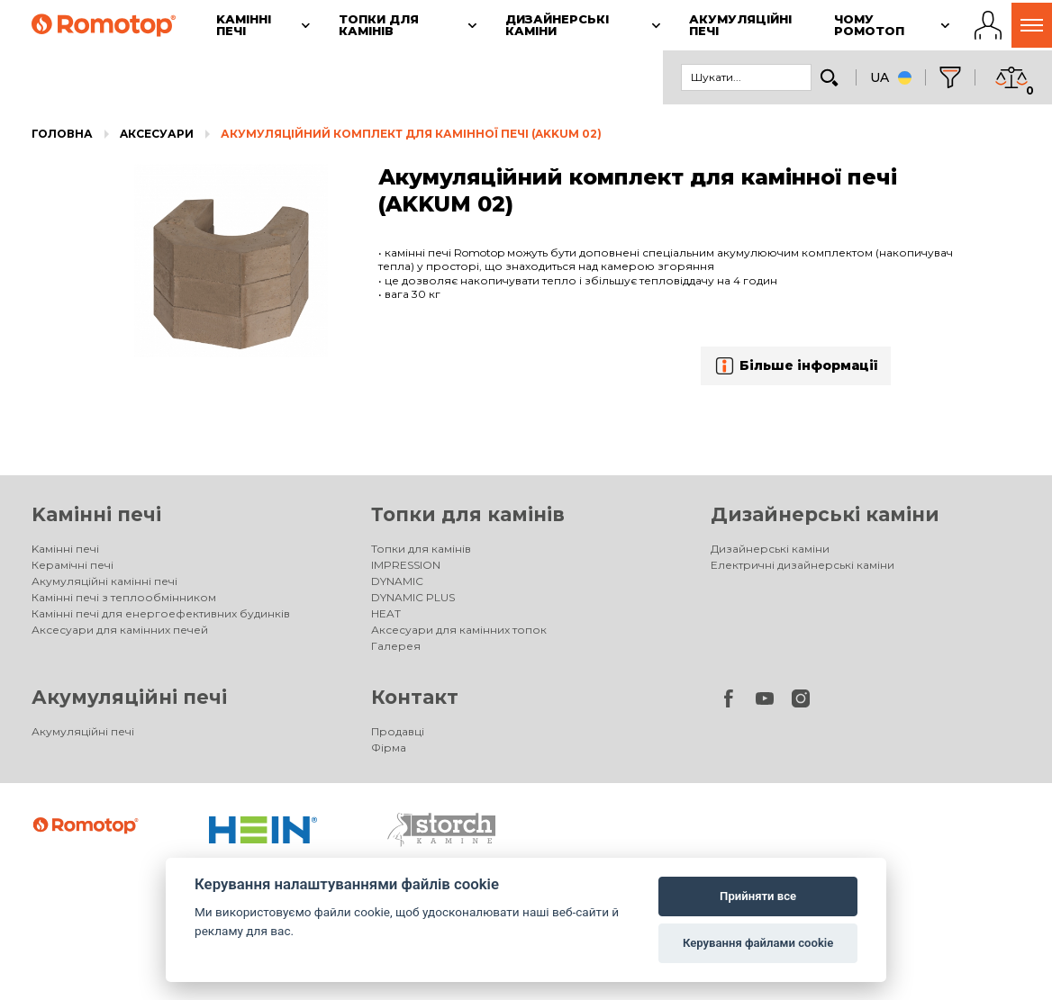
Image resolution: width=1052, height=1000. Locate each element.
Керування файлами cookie (758, 943)
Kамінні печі (96, 514)
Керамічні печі (72, 565)
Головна (62, 133)
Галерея (396, 646)
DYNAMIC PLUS (413, 597)
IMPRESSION (405, 565)
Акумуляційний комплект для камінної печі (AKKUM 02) (411, 133)
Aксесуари (157, 133)
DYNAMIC (397, 581)
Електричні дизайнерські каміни (802, 565)
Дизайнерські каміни (825, 514)
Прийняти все (758, 896)
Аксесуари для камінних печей (120, 629)
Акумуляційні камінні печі (104, 581)
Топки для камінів (468, 514)
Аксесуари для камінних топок (459, 629)
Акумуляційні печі (129, 697)
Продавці (397, 731)
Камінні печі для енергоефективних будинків (161, 613)
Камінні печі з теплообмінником (124, 597)
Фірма (388, 747)
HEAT (386, 613)
